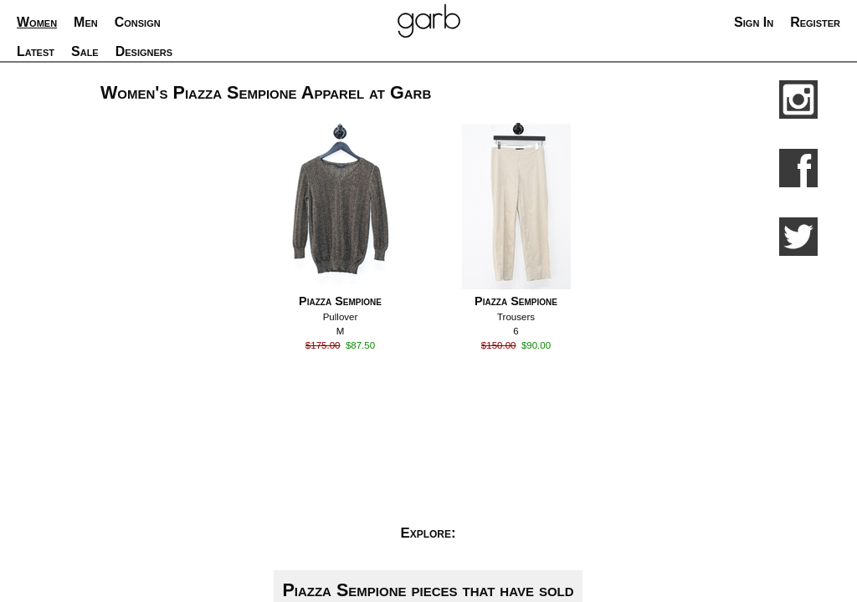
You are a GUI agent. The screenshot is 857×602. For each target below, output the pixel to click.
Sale (85, 51)
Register (815, 22)
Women (37, 22)
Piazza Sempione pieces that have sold (427, 589)
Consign (138, 22)
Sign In (753, 22)
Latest (35, 51)
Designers (143, 51)
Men (86, 22)
